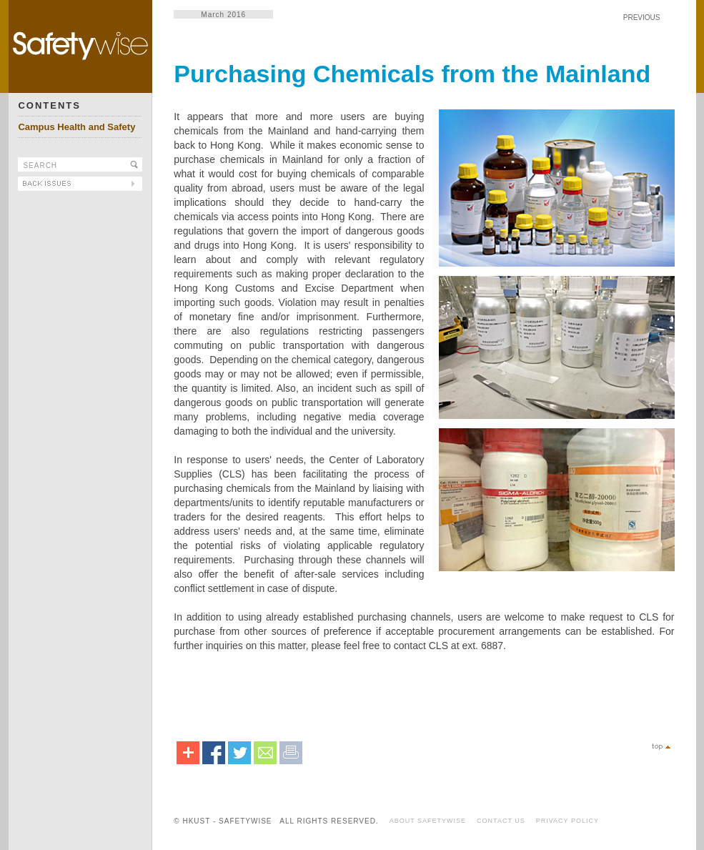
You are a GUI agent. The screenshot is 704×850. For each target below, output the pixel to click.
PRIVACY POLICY (567, 820)
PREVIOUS (641, 17)
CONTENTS (49, 105)
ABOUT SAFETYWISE (428, 820)
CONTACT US (501, 820)
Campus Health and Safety (76, 127)
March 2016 (223, 15)
